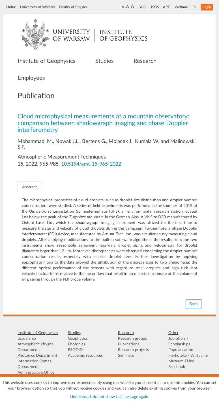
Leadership (27, 339)
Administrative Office (36, 373)
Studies (104, 61)
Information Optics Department (34, 364)
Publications (128, 344)
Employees (31, 78)
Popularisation (180, 350)
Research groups (132, 339)
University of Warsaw (37, 7)
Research (145, 61)
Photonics (76, 344)
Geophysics (78, 339)
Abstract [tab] (29, 187)
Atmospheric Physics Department (35, 347)
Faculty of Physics (73, 7)
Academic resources (85, 356)
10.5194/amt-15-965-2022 (91, 164)
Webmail (181, 7)
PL (194, 7)
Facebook (176, 367)
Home (11, 7)
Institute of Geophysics (47, 61)
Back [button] (193, 304)
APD (167, 7)
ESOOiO (75, 350)
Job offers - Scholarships (179, 341)
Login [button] (206, 7)
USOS (154, 7)
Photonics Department (37, 356)
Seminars (126, 356)
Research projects (133, 350)
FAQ (141, 7)
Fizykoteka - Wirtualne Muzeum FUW (188, 358)
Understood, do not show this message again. (109, 397)
